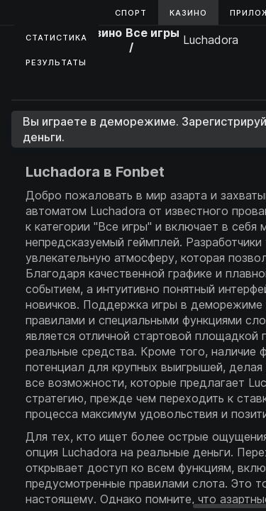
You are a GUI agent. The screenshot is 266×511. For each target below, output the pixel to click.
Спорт (131, 13)
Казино (188, 13)
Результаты (56, 62)
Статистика (56, 38)
